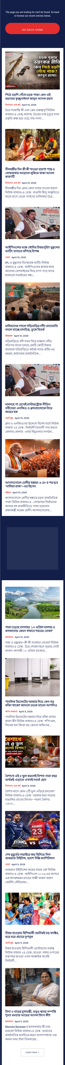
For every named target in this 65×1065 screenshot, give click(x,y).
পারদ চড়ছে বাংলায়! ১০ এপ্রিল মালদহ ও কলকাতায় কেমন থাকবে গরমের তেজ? (30, 629)
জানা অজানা (11, 711)
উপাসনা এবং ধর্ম (12, 105)
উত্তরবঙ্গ (8, 336)
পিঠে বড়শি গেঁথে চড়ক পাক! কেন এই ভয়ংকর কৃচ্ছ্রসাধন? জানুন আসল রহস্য (29, 97)
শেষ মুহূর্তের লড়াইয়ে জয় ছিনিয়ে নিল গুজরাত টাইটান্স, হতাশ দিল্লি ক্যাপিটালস (30, 856)
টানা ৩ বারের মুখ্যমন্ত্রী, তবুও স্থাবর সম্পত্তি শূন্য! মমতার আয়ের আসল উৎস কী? (30, 1013)
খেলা (7, 257)
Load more (32, 1052)
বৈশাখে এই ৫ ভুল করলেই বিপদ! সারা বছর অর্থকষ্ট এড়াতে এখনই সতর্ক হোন (31, 778)
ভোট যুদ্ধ (9, 418)
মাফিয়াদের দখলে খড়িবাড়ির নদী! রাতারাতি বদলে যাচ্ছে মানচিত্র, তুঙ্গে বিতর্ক (31, 328)
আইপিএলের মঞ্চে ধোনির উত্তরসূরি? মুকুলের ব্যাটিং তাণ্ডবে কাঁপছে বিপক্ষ (32, 249)
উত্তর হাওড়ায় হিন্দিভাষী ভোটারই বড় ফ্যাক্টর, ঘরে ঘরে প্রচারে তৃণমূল (32, 935)
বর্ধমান (8, 492)
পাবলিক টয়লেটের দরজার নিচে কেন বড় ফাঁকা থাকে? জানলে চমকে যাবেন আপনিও (31, 703)
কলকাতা (9, 637)
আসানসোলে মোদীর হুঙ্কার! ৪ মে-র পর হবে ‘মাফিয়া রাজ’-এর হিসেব (31, 484)
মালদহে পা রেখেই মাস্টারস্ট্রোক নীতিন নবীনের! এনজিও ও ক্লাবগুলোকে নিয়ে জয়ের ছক (28, 408)
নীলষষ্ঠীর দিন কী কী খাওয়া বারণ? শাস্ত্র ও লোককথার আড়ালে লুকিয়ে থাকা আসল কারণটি (30, 173)
